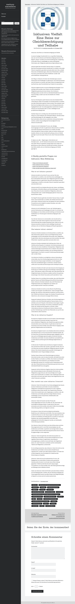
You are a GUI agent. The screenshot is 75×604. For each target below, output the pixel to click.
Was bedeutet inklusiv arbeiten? (41, 164)
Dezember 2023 (4, 110)
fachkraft (3, 125)
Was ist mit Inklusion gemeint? (40, 163)
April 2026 (3, 61)
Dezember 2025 (4, 68)
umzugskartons (4, 158)
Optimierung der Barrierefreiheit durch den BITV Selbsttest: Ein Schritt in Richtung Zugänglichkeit (10, 32)
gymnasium (3, 133)
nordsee (3, 144)
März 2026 (3, 63)
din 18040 (3, 123)
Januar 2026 (3, 67)
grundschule (3, 132)
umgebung (53, 503)
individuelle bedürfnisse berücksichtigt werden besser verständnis (46, 494)
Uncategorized (4, 160)
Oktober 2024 (4, 93)
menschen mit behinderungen (51, 498)
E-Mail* (33, 568)
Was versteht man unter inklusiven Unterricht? (44, 168)
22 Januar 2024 (58, 48)
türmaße (3, 156)
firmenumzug (4, 130)
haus (2, 135)
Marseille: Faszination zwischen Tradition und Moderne (39, 515)
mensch (39, 498)
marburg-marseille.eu (10, 5)
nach (2, 142)
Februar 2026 (4, 65)
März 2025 (3, 84)
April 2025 (3, 82)
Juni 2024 (3, 100)
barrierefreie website (5, 119)
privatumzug (3, 149)
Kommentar (34, 546)
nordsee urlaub (4, 146)
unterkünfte (3, 161)
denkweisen (35, 487)
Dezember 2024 (4, 89)
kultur (2, 139)
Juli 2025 (3, 77)
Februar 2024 (4, 107)
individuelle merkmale (37, 496)
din (2, 121)
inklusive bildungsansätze (50, 496)
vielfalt (42, 505)
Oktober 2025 (4, 72)
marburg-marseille (47, 48)
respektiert (54, 501)
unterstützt (35, 505)
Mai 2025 (3, 81)
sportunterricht (4, 154)
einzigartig (43, 487)
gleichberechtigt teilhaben (38, 491)
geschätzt (42, 489)
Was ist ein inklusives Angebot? (41, 166)
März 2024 (3, 105)
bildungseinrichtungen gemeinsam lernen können (49, 484)
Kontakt (3, 16)
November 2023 (4, 112)
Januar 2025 (3, 88)
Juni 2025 (3, 79)
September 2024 (4, 95)
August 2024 (3, 96)
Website (33, 574)
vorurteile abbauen (50, 505)
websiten (3, 163)
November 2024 (4, 91)
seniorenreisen (4, 153)
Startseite (27, 4)
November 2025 (4, 70)
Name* (33, 562)
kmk (2, 137)
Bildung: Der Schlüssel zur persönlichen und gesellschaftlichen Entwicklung (57, 516)
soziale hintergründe (37, 503)
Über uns (3, 13)
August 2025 (3, 75)
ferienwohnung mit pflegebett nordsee (9, 126)
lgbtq (34, 498)
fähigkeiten (35, 489)
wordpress (3, 165)
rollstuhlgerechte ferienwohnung (8, 151)
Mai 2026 (3, 60)
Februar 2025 (4, 86)
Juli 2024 (3, 98)
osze (2, 147)
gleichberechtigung (50, 491)
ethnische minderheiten (53, 487)
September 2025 (4, 74)
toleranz (46, 503)
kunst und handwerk (5, 140)
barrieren (34, 484)
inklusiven (60, 496)
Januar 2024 (3, 109)
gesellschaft (50, 489)
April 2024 (3, 103)
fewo (2, 128)
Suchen (2, 21)
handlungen (59, 491)
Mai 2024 (3, 102)
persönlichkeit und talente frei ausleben (40, 501)
